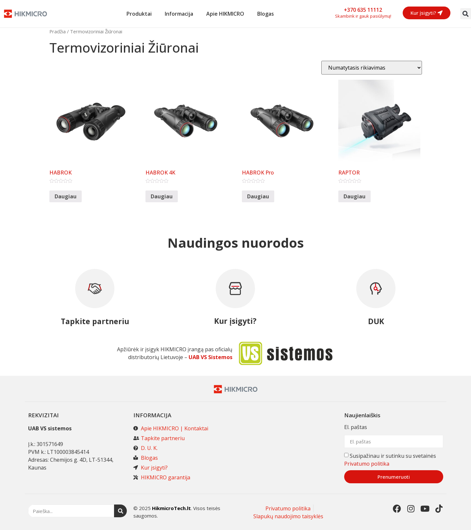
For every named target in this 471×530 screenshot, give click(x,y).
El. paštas (355, 427)
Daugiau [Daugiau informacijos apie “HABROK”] (65, 196)
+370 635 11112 (363, 9)
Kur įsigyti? (235, 321)
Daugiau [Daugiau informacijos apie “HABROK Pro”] (258, 196)
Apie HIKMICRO (225, 13)
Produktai (139, 13)
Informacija (179, 13)
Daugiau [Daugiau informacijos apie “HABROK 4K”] (162, 196)
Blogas (265, 13)
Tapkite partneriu (95, 321)
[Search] (120, 511)
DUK (376, 321)
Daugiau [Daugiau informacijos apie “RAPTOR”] (354, 196)
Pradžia (57, 31)
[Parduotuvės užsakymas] (371, 68)
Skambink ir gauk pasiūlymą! (363, 16)
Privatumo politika (366, 463)
